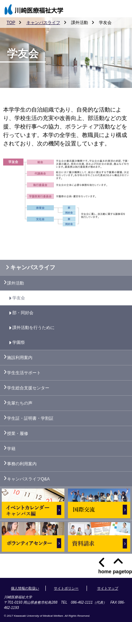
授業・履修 (17, 433)
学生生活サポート (24, 372)
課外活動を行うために (33, 327)
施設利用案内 (19, 357)
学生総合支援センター (28, 387)
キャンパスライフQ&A (28, 479)
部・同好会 (22, 312)
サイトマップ (107, 588)
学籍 (11, 448)
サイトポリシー (66, 588)
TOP (11, 22)
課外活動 (15, 283)
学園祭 (18, 342)
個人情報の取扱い (25, 588)
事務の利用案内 (22, 463)
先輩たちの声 (19, 403)
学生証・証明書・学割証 (30, 418)
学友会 (18, 297)
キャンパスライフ (43, 22)
